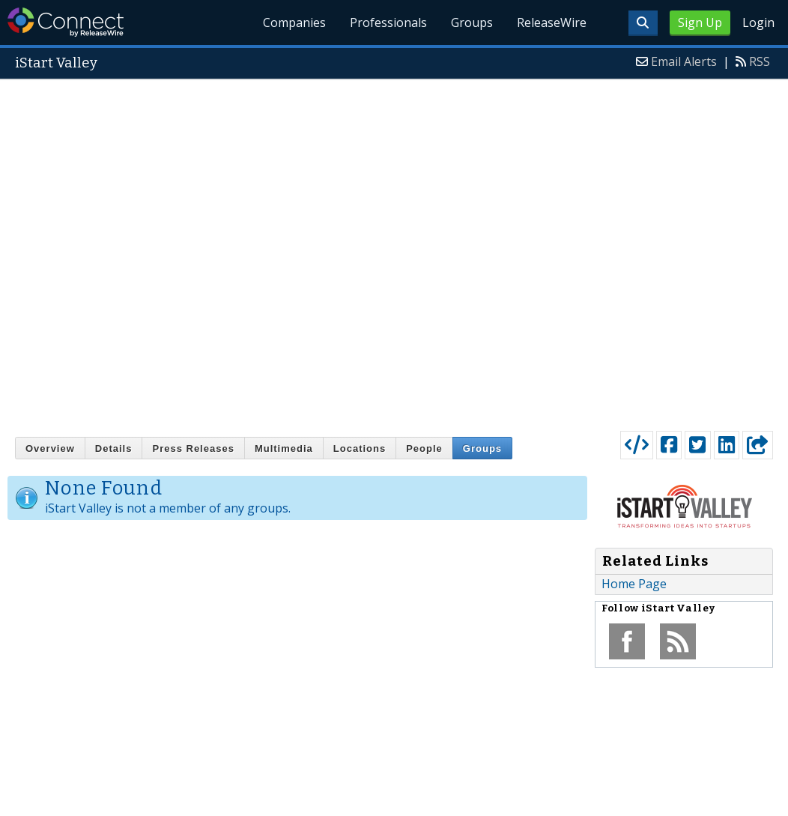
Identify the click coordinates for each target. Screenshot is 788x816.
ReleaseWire (552, 22)
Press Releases (193, 448)
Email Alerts (684, 61)
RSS (759, 61)
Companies (294, 22)
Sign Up (700, 22)
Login (758, 22)
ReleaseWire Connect (65, 22)
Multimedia (284, 448)
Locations (359, 448)
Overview (50, 448)
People (424, 448)
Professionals (388, 22)
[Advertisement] (206, 251)
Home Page (634, 583)
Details (114, 448)
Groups (472, 22)
